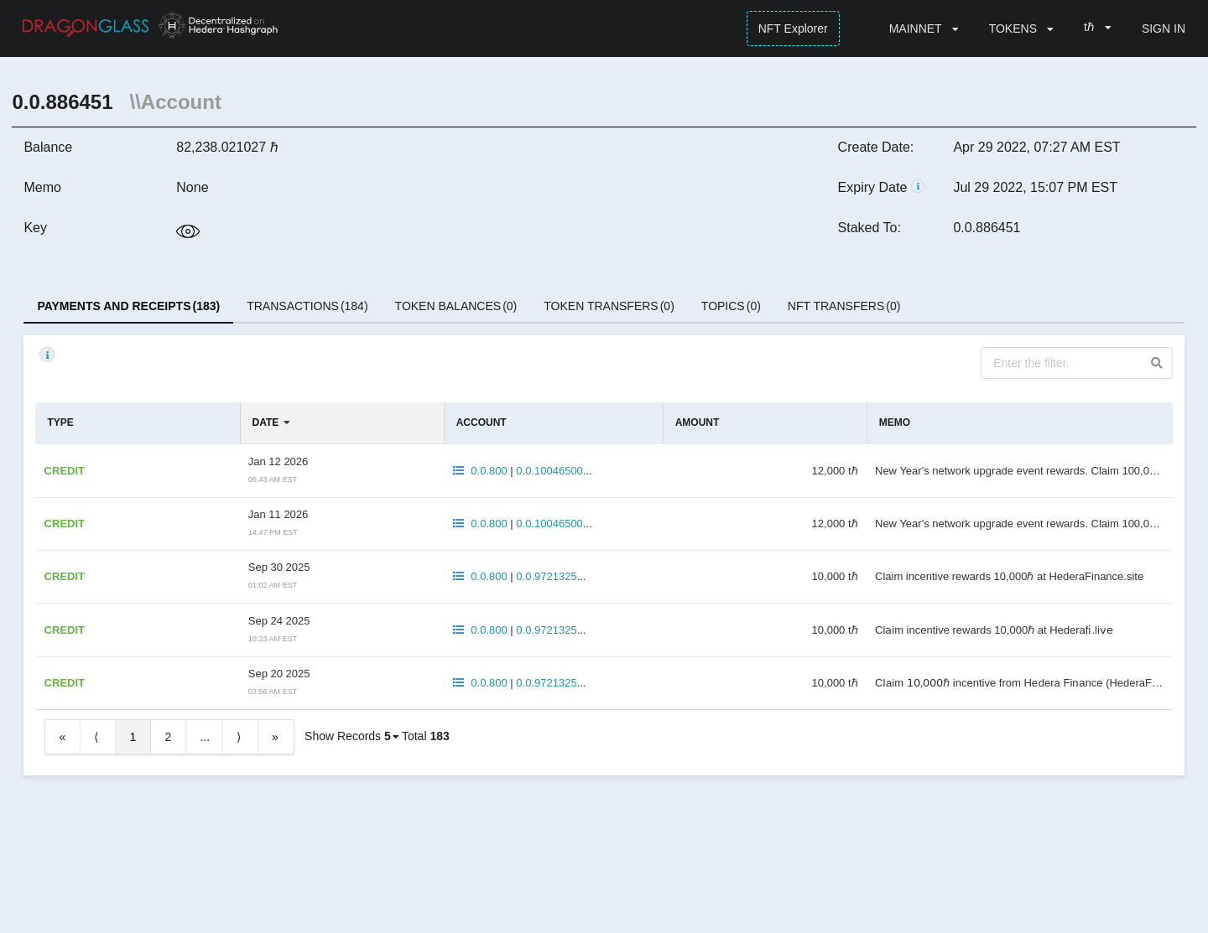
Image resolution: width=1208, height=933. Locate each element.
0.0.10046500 (549, 470)
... (205, 737)
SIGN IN (1163, 28)
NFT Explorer (793, 28)
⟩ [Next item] (239, 737)
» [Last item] (275, 737)
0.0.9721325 (546, 576)
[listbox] (924, 28)
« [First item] (62, 737)
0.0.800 (489, 470)
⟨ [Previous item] (96, 737)
